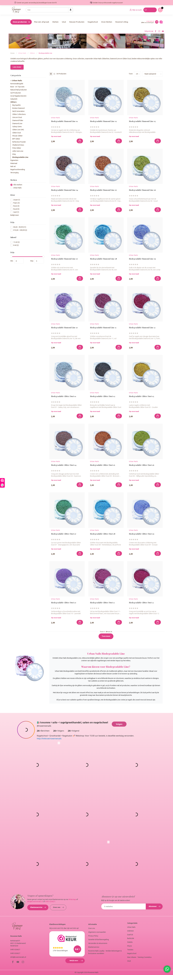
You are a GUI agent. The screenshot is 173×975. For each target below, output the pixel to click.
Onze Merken (106, 22)
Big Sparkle (16, 105)
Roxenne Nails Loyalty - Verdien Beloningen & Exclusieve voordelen (105, 952)
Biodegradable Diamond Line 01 (64, 121)
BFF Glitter (16, 139)
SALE (64, 22)
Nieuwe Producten (76, 22)
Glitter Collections (19, 114)
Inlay (14, 154)
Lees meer (17, 67)
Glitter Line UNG (18, 130)
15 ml (16, 242)
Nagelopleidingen (144, 42)
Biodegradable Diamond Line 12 (142, 327)
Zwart (16, 200)
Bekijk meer (14, 215)
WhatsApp (72, 899)
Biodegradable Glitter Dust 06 (141, 465)
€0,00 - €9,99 (19, 227)
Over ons (58, 907)
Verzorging (14, 172)
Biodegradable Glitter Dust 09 (141, 534)
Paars (16, 203)
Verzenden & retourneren (97, 943)
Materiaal (13, 163)
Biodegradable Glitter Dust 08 (102, 534)
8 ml (16, 245)
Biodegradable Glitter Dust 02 (102, 396)
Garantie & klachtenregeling (98, 939)
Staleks (130, 942)
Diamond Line (17, 123)
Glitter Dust (16, 133)
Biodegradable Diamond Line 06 (142, 190)
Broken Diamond (18, 108)
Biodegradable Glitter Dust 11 (102, 602)
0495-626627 (50, 901)
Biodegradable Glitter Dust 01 (63, 396)
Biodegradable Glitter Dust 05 (102, 465)
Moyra (129, 946)
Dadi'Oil (130, 935)
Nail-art (13, 166)
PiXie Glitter (16, 148)
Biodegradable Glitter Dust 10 (63, 602)
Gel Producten (15, 93)
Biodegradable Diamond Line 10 (64, 327)
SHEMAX (130, 931)
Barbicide (130, 938)
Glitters (32, 53)
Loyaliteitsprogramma (28, 41)
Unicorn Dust (17, 117)
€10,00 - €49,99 (20, 230)
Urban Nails (22, 53)
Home (12, 53)
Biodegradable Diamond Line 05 (103, 190)
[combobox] (49, 10)
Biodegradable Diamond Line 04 (64, 190)
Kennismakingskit (16, 84)
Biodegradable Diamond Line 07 (64, 259)
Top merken (67, 41)
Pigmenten (14, 160)
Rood (16, 209)
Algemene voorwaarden (97, 932)
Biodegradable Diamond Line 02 (103, 121)
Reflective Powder (19, 142)
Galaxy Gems (17, 126)
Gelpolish (13, 99)
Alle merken (17, 185)
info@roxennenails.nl (35, 901)
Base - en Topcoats (17, 87)
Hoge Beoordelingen (106, 42)
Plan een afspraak (41, 22)
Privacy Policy (93, 936)
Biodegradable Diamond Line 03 (142, 121)
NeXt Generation (18, 111)
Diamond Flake (17, 120)
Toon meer (106, 636)
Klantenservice (38, 907)
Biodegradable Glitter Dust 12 (141, 602)
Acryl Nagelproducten (18, 96)
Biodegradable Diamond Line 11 (103, 327)
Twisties (130, 950)
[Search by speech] (70, 10)
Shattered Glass (18, 145)
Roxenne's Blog (121, 22)
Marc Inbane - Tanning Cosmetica (139, 957)
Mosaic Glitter (17, 136)
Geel (16, 212)
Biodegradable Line (45, 53)
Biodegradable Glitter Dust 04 (63, 465)
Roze (16, 206)
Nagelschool (93, 22)
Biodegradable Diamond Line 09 (142, 259)
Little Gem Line (17, 151)
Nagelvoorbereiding (17, 169)
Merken (55, 22)
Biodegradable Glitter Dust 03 (141, 396)
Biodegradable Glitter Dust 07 (63, 534)
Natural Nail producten (18, 90)
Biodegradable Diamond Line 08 (103, 259)
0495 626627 (15, 949)
